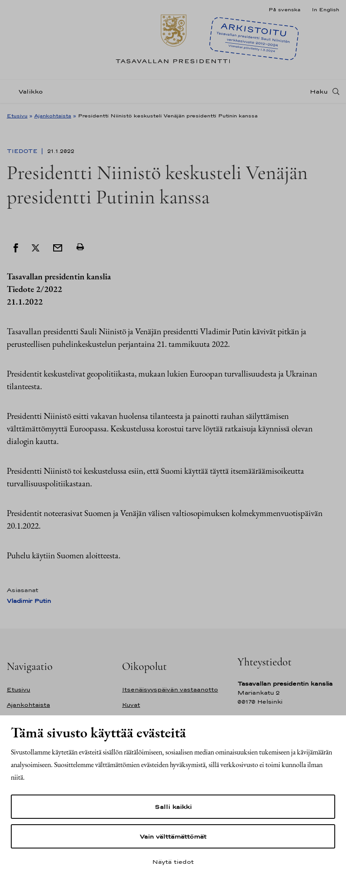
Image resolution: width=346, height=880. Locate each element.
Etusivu (17, 115)
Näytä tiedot (173, 862)
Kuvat (131, 705)
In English (325, 9)
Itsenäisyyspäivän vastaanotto (170, 689)
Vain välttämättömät (173, 836)
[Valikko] (27, 91)
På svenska (284, 9)
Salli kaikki (173, 807)
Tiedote (23, 151)
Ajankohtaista (52, 115)
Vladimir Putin (29, 601)
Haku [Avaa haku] (319, 91)
